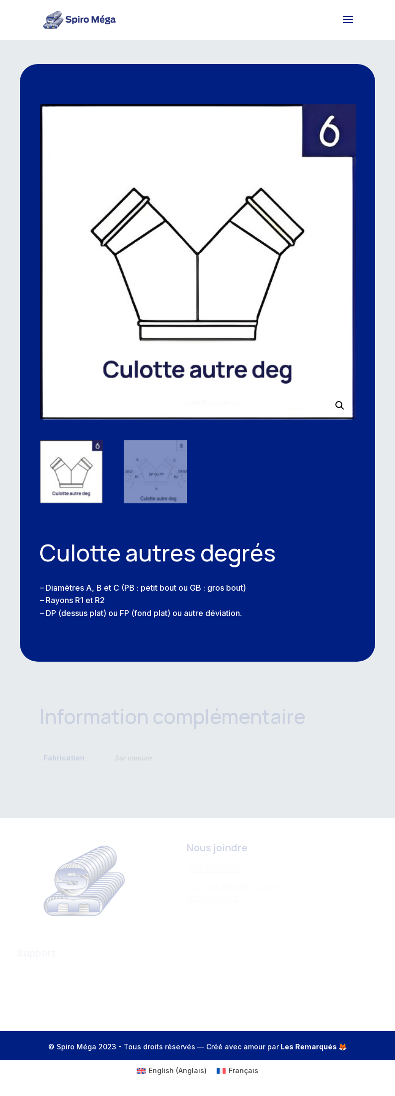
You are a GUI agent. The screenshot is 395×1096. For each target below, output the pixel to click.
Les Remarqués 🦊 (314, 1046)
